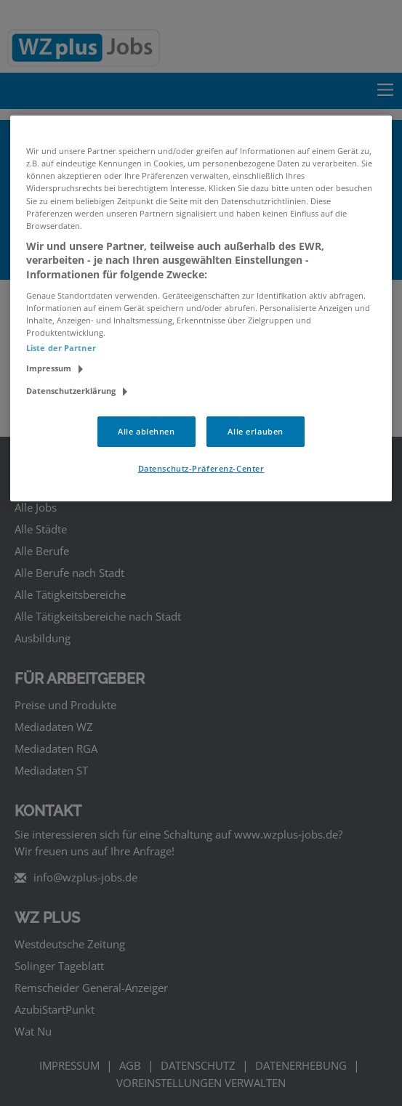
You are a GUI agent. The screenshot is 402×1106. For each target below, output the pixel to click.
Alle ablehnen (146, 431)
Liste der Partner (61, 347)
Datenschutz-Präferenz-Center (201, 468)
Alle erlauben (255, 431)
